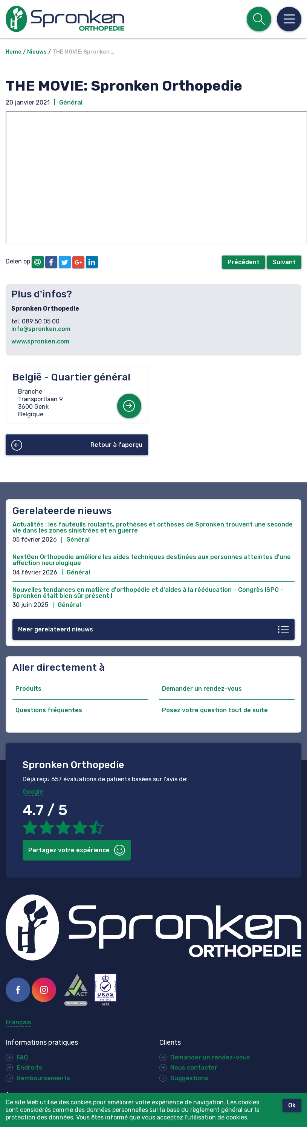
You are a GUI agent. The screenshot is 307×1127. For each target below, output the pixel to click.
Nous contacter (193, 1067)
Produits (28, 688)
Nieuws (37, 52)
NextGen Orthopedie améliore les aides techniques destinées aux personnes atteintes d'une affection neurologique (151, 560)
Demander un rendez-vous (202, 688)
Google (33, 791)
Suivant (284, 262)
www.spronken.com (40, 341)
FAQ (22, 1057)
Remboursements (43, 1078)
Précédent (244, 262)
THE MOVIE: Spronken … (83, 52)
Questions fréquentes (48, 710)
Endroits (29, 1067)
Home (13, 52)
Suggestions (189, 1078)
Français (18, 1022)
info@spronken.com (40, 329)
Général (70, 102)
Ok (292, 1105)
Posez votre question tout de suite (215, 710)
